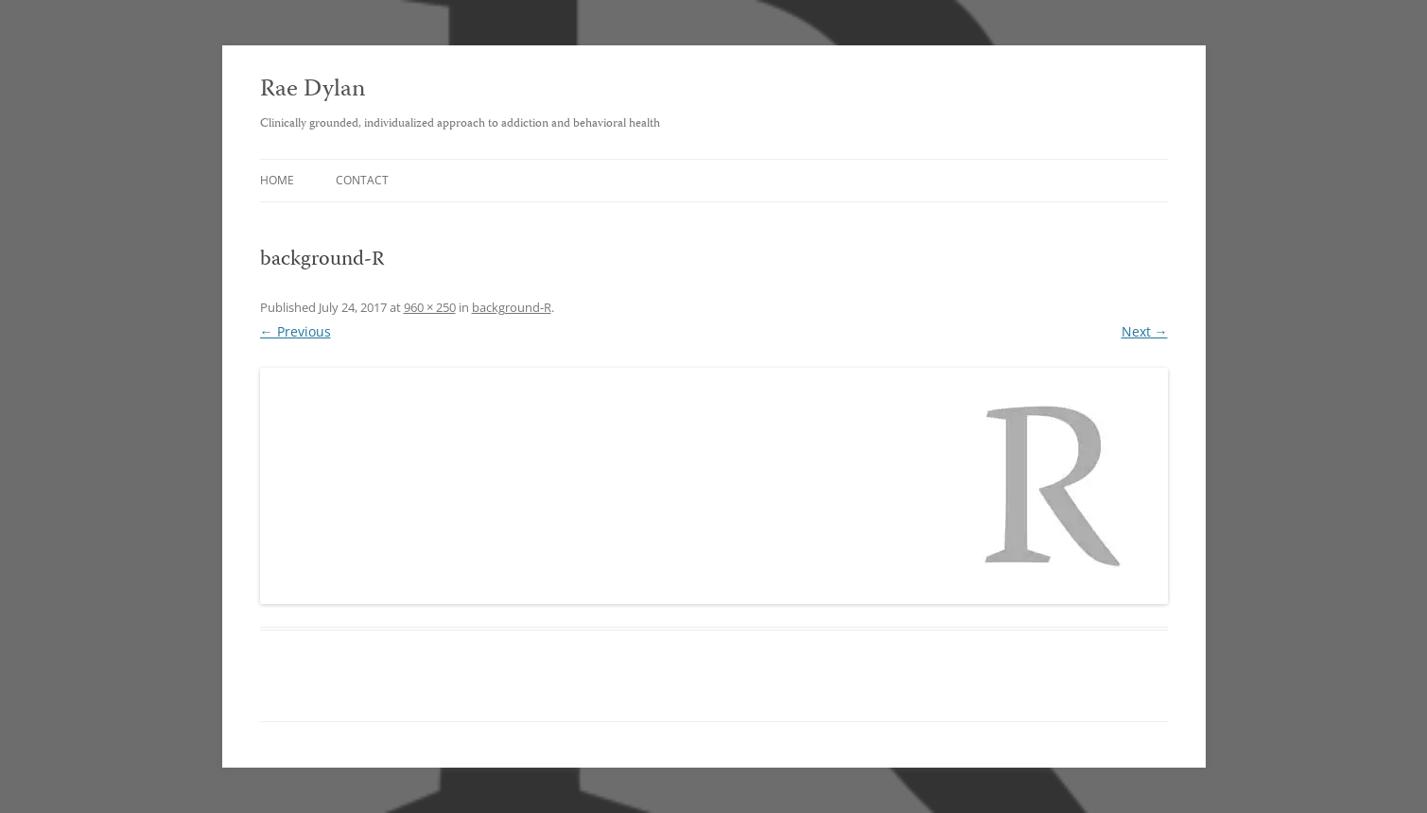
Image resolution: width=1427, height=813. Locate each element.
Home (277, 180)
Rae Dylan (312, 90)
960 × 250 (430, 307)
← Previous (295, 331)
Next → (1145, 331)
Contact (362, 180)
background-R (511, 307)
